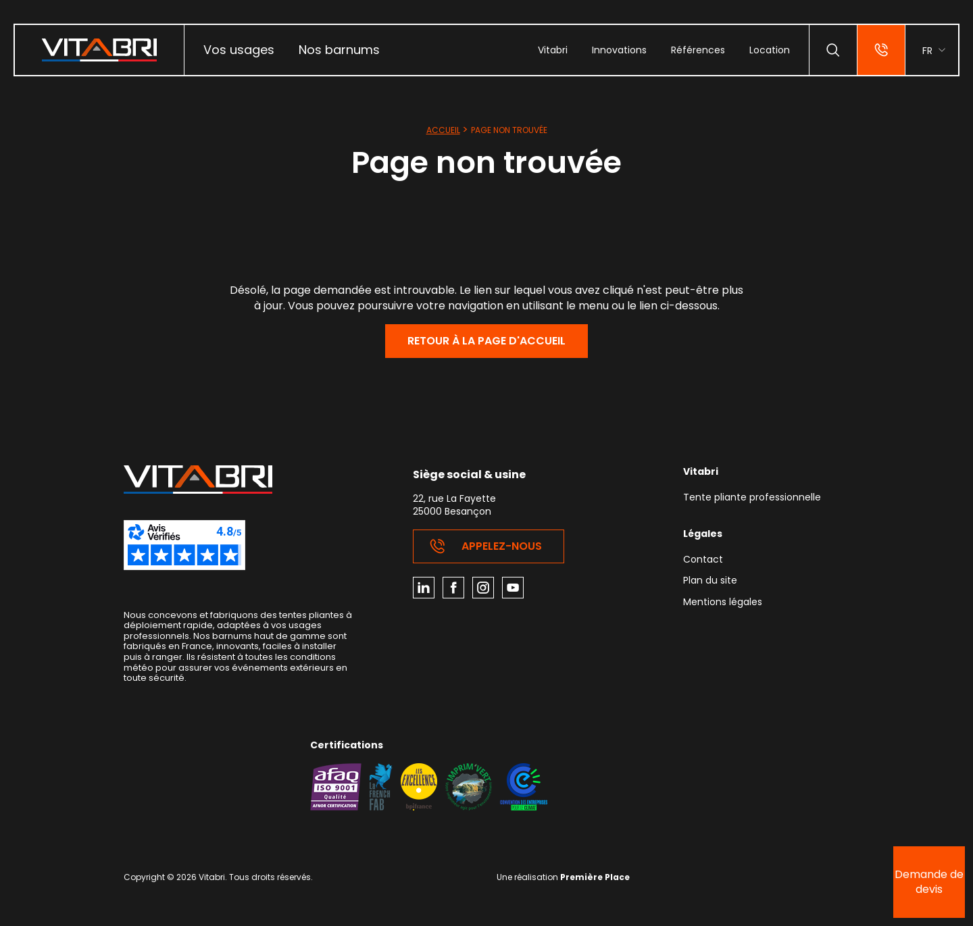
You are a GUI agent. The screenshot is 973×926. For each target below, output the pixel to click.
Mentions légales (722, 603)
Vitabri (553, 50)
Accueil (443, 130)
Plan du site (710, 581)
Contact (703, 560)
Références (698, 50)
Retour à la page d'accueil (486, 341)
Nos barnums (339, 49)
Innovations (619, 50)
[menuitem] (238, 50)
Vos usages (238, 49)
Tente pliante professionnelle (752, 498)
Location (769, 50)
